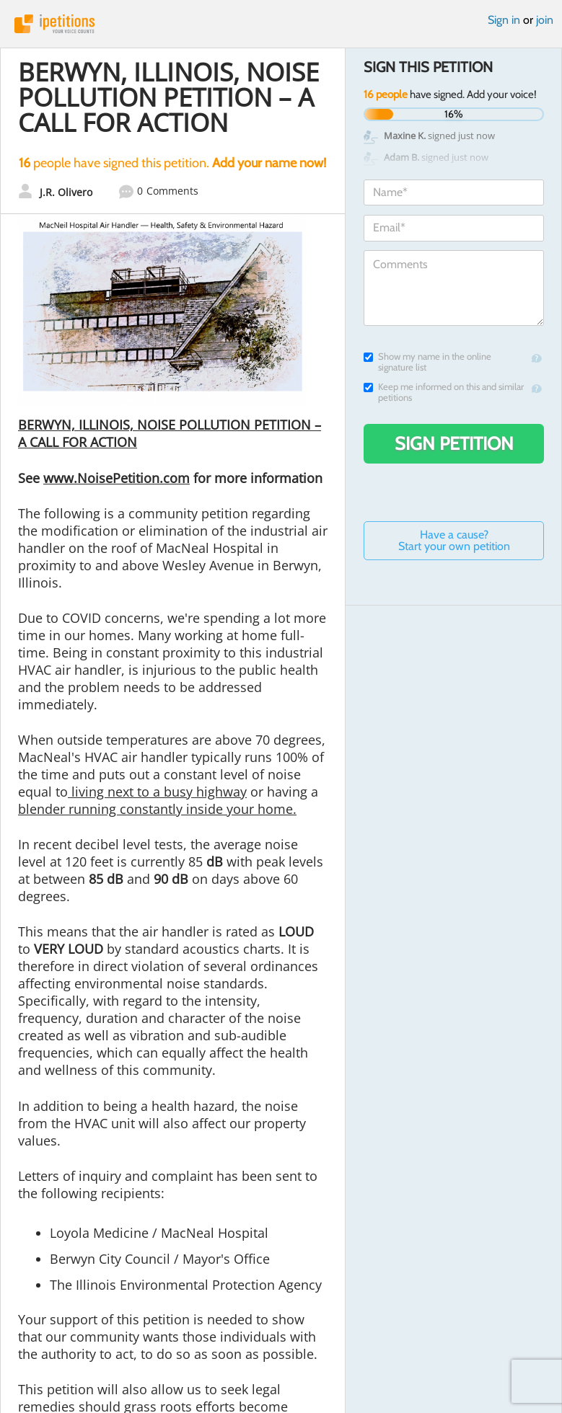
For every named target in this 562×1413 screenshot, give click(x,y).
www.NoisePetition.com (116, 478)
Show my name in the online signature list (427, 362)
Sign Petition (454, 443)
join (544, 20)
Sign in (504, 20)
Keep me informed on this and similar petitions (444, 392)
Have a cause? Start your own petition (454, 540)
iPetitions (281, 23)
